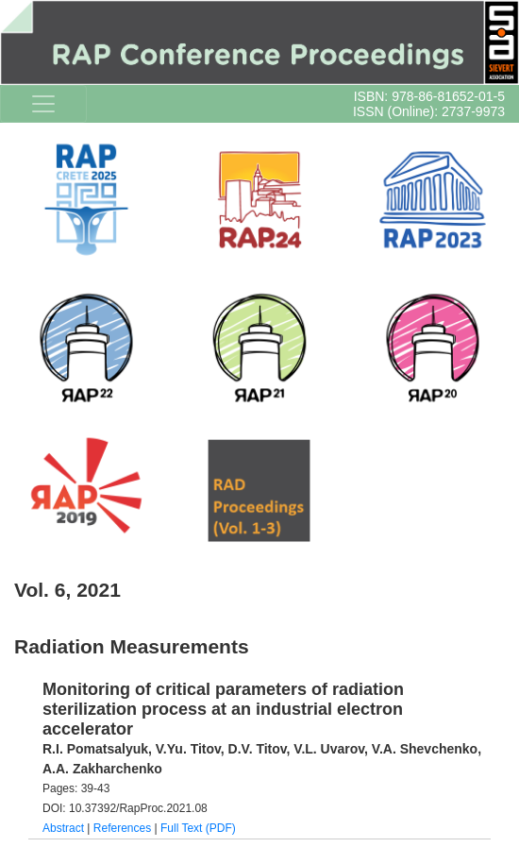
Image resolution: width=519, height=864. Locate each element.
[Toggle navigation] (43, 104)
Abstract (63, 828)
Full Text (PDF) (198, 828)
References (122, 828)
